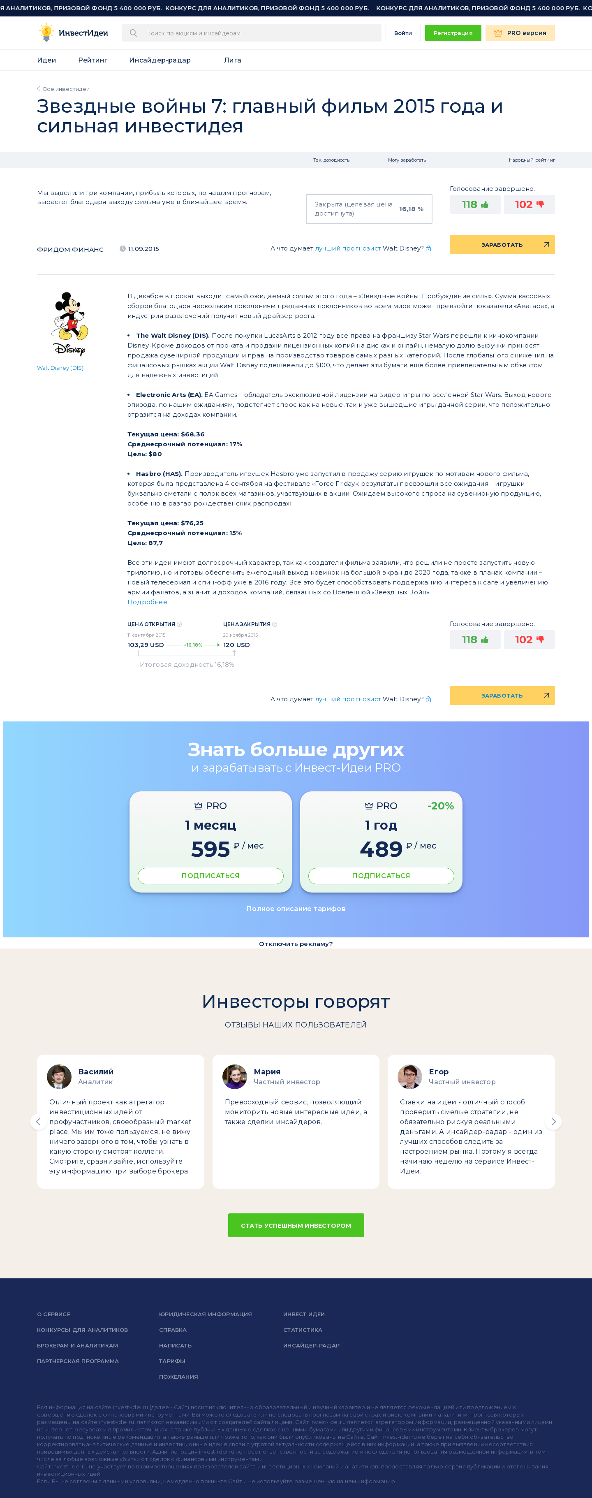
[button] (38, 1121)
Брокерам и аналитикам (77, 1345)
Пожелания (178, 1376)
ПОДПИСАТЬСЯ (210, 876)
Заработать (502, 244)
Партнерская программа (78, 1361)
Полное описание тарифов (296, 909)
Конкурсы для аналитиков (82, 1329)
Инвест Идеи (304, 1314)
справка (173, 1329)
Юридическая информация (205, 1314)
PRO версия (526, 33)
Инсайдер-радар (160, 60)
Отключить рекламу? (296, 944)
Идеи (46, 60)
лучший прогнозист (348, 248)
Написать (175, 1345)
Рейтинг (92, 60)
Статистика (302, 1329)
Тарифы (172, 1361)
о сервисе (53, 1314)
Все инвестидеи (66, 89)
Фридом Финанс (70, 249)
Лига (232, 60)
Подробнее (147, 602)
